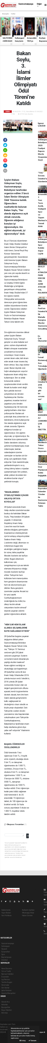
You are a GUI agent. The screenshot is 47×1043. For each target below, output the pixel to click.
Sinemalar (5, 985)
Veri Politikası (6, 915)
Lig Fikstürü (5, 979)
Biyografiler (5, 1007)
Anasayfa (5, 14)
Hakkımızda (5, 910)
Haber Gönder (27, 915)
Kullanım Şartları (28, 910)
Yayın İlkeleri (6, 913)
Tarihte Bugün (6, 982)
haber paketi (5, 1035)
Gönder (28, 836)
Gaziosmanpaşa (25, 4)
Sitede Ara (5, 1002)
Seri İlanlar (5, 988)
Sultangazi (5, 946)
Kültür (13, 14)
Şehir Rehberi (6, 990)
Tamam (32, 1041)
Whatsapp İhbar (28, 913)
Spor (3, 954)
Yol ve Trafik (6, 971)
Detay (23, 1041)
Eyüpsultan (5, 952)
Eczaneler (5, 977)
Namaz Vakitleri (7, 974)
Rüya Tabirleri (6, 1010)
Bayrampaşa (6, 957)
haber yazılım (5, 1037)
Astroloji (4, 1013)
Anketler (4, 1005)
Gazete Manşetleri (8, 993)
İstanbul (4, 960)
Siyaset (4, 949)
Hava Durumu (6, 969)
